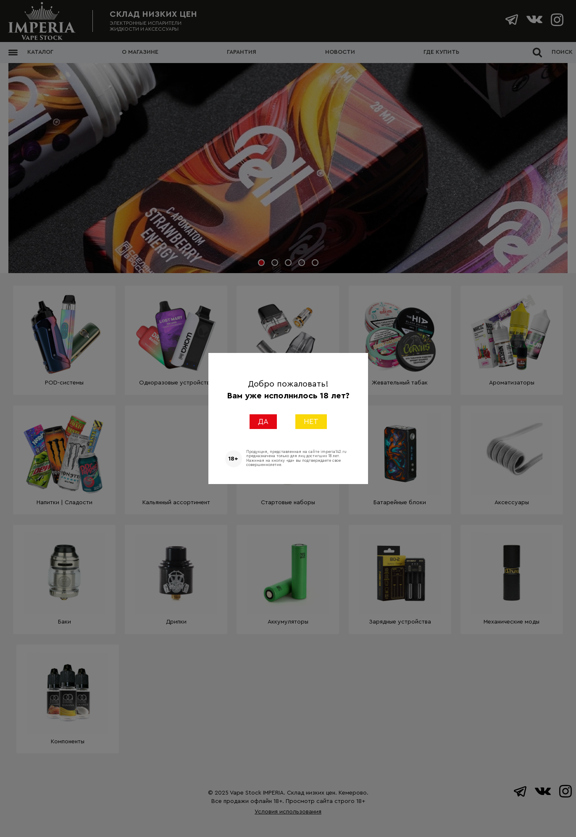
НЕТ (311, 421)
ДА (263, 421)
